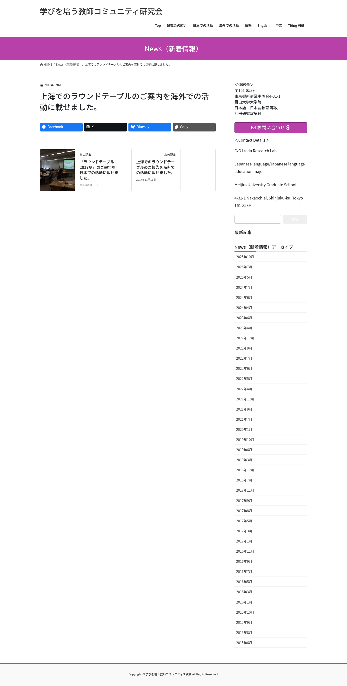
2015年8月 (244, 632)
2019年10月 (245, 439)
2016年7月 (244, 571)
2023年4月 (244, 327)
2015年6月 (244, 642)
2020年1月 (244, 429)
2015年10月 (245, 612)
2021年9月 (244, 409)
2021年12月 (245, 399)
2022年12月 (245, 338)
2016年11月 (245, 551)
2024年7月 (244, 287)
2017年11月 (245, 490)
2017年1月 (244, 541)
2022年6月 (244, 368)
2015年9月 (244, 622)
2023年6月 (244, 317)
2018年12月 (245, 469)
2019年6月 (244, 449)
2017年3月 (244, 530)
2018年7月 (244, 480)
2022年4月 (244, 388)
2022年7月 (244, 358)
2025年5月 (244, 277)
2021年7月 (244, 419)
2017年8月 (244, 510)
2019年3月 (244, 459)
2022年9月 (244, 348)
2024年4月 (244, 307)
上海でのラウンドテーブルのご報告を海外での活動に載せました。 (155, 167)
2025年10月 (245, 256)
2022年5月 (244, 378)
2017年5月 (244, 520)
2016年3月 (244, 591)
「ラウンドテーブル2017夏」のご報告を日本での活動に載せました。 (99, 170)
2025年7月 (244, 266)
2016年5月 (244, 581)
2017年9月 (244, 500)
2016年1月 (244, 602)
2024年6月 (244, 297)
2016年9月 (244, 561)
